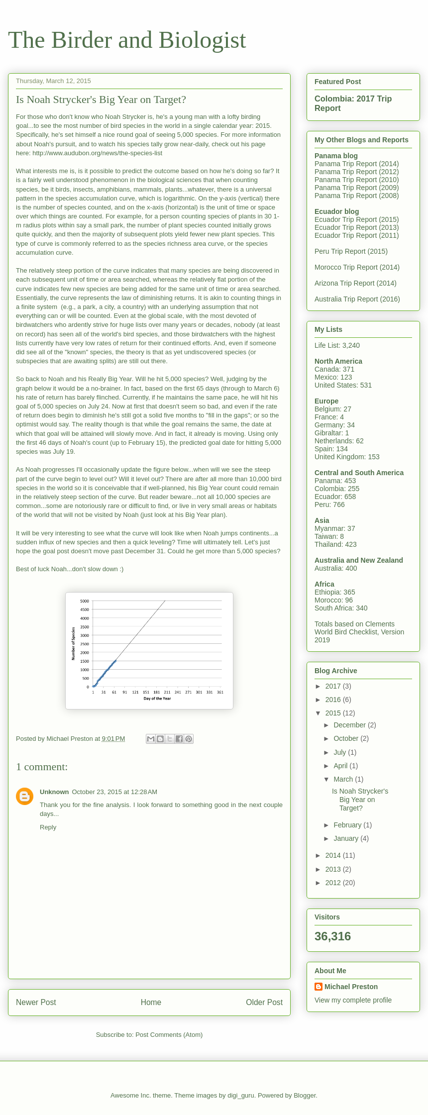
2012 (334, 883)
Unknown (54, 792)
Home (151, 1002)
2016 (334, 700)
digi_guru (240, 1095)
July (340, 752)
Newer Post (36, 1002)
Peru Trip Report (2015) (351, 251)
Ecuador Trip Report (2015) (357, 219)
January (346, 838)
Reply (48, 827)
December (350, 725)
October (346, 738)
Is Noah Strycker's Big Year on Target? (360, 799)
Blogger (305, 1095)
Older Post (264, 1002)
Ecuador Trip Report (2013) (357, 227)
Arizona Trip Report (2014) (356, 283)
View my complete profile (353, 1000)
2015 (334, 713)
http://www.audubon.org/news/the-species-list (97, 153)
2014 (334, 855)
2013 (334, 869)
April (341, 766)
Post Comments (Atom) (169, 1034)
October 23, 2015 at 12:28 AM (115, 792)
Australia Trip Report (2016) (357, 299)
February (348, 825)
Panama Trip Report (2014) (357, 164)
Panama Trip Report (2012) (357, 172)
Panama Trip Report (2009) (357, 188)
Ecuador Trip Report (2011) (357, 235)
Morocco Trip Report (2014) (357, 267)
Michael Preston (351, 987)
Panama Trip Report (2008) (357, 196)
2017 (334, 686)
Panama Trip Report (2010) (357, 180)
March (344, 779)
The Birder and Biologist (127, 39)
